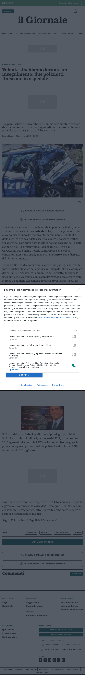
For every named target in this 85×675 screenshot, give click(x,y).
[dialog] (42, 337)
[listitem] (42, 330)
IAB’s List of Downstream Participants (53, 317)
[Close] (79, 290)
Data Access (42, 385)
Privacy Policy (58, 385)
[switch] (74, 336)
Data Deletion (26, 385)
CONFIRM (24, 375)
